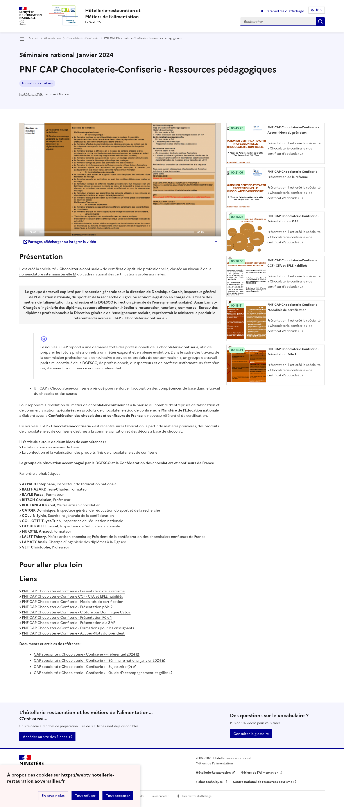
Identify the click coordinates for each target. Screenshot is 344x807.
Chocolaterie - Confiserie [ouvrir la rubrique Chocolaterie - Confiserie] (82, 38)
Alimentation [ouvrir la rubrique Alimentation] (52, 38)
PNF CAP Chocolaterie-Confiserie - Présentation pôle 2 (67, 606)
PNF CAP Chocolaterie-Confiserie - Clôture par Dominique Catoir (76, 612)
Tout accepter (118, 795)
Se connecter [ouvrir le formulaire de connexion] (160, 796)
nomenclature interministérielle (45, 274)
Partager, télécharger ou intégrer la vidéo (59, 241)
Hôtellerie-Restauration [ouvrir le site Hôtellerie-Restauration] (213, 772)
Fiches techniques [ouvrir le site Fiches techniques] (209, 782)
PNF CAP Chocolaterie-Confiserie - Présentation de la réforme (73, 591)
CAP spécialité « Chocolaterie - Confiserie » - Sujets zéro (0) (83, 666)
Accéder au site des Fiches (45, 736)
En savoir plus (53, 795)
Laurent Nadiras (59, 94)
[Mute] (208, 232)
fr (317, 10)
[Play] (120, 180)
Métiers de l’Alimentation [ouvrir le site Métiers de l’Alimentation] (259, 772)
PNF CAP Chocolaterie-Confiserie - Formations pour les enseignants (78, 628)
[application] (120, 180)
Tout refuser (85, 795)
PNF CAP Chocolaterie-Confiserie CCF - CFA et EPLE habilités (72, 596)
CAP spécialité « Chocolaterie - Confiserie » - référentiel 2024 (84, 654)
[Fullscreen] (215, 232)
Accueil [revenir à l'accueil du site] (33, 38)
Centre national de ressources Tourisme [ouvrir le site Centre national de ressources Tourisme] (262, 782)
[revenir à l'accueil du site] (113, 13)
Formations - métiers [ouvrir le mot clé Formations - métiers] (37, 83)
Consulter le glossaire (251, 733)
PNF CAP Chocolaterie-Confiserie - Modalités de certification (72, 601)
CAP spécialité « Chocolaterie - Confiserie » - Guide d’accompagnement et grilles (101, 672)
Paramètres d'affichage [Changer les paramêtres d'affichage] (284, 11)
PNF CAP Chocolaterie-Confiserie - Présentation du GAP (68, 622)
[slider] (116, 232)
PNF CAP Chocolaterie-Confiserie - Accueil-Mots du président (73, 633)
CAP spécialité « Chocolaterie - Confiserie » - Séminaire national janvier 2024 (97, 660)
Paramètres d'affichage (196, 796)
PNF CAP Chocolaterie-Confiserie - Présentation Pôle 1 (67, 617)
